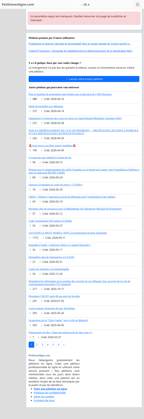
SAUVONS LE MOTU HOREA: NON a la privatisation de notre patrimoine (68, 233)
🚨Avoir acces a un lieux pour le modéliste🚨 (52, 145)
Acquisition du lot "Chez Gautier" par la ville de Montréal (58, 320)
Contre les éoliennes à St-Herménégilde (49, 269)
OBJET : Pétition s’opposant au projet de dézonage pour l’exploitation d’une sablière (72, 196)
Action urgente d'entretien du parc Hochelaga (52, 308)
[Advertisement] (12, 57)
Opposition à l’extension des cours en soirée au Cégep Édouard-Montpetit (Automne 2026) (75, 118)
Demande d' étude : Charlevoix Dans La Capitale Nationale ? (60, 245)
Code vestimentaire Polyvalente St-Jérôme (50, 221)
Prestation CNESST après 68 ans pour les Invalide (54, 296)
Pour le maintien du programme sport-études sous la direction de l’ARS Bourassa (70, 94)
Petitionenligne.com (18, 4)
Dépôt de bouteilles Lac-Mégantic (46, 106)
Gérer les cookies (44, 396)
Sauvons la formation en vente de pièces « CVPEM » (56, 184)
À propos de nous (44, 400)
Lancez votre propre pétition (84, 79)
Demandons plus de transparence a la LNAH (51, 257)
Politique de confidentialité (50, 392)
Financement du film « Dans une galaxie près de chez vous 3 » (60, 332)
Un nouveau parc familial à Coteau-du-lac (50, 157)
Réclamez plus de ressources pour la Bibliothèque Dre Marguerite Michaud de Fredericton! (75, 208)
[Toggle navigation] (137, 4)
